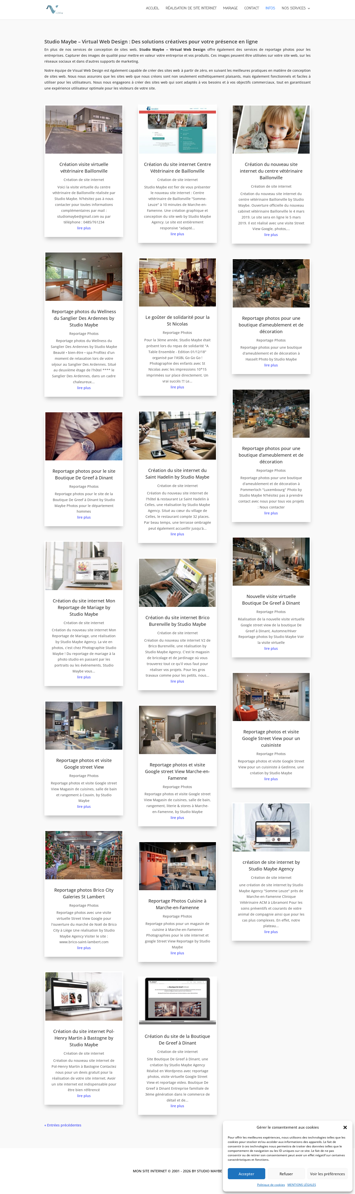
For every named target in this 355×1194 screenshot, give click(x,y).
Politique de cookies (271, 1185)
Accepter (246, 1173)
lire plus (84, 228)
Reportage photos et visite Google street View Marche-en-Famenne (177, 771)
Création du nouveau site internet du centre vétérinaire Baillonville (271, 171)
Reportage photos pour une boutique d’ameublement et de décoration (271, 324)
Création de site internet (84, 179)
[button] (345, 1127)
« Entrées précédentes (62, 1125)
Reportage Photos (84, 333)
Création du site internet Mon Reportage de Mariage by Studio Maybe (84, 607)
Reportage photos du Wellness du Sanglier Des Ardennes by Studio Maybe (84, 318)
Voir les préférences (327, 1173)
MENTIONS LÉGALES (301, 1185)
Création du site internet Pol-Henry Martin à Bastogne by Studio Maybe (83, 1038)
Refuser (286, 1173)
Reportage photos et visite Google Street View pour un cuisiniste (271, 738)
